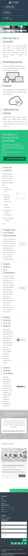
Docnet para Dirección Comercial (13, 465)
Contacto (11, 555)
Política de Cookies (20, 553)
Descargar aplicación (14, 159)
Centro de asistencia (6, 518)
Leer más (22, 475)
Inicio (2, 498)
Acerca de (3, 501)
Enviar (24, 540)
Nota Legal (4, 555)
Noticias (3, 503)
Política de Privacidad (7, 553)
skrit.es (6, 511)
